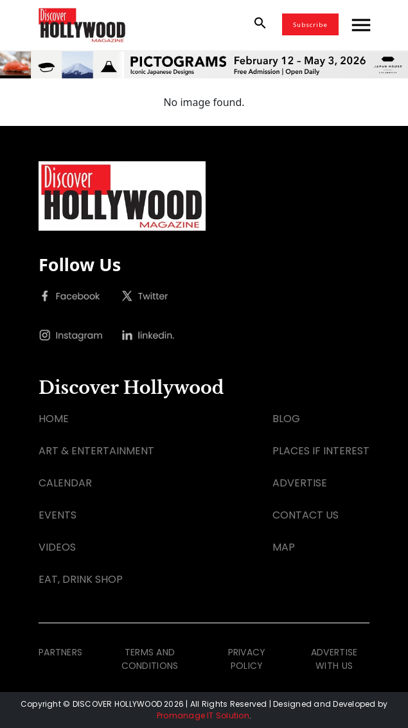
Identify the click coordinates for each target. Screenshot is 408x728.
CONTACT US (305, 515)
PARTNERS (60, 652)
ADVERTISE (299, 482)
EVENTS (57, 515)
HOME (54, 418)
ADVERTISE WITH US (334, 659)
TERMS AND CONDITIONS (150, 659)
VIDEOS (57, 547)
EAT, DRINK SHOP (81, 579)
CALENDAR (65, 482)
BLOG (286, 418)
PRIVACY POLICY (247, 659)
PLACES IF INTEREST (320, 450)
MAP (283, 547)
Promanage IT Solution (203, 715)
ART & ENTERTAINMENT (96, 450)
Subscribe (310, 24)
